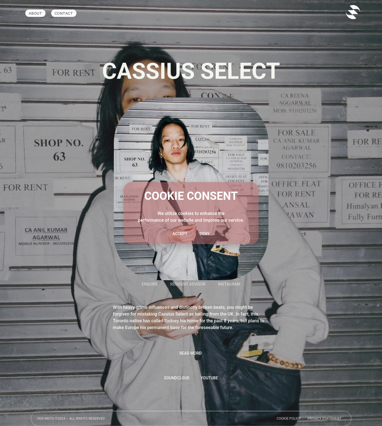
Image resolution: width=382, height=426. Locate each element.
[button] (191, 353)
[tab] (176, 378)
